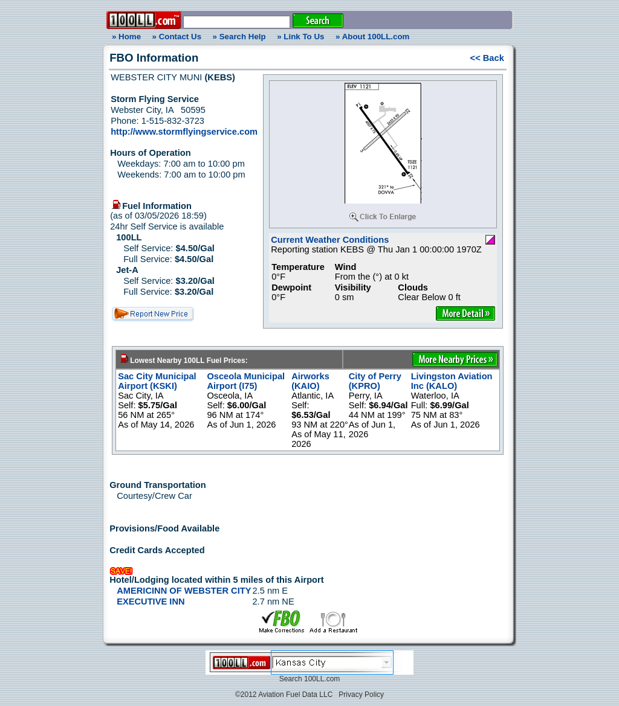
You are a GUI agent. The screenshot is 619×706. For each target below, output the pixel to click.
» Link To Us (300, 36)
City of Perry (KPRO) (375, 381)
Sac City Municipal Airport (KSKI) (157, 381)
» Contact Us (176, 36)
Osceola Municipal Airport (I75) (246, 381)
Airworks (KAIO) (310, 381)
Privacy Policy (361, 694)
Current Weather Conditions (330, 240)
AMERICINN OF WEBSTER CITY (184, 590)
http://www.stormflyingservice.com (184, 131)
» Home (124, 36)
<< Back (487, 58)
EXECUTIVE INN (150, 601)
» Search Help (239, 36)
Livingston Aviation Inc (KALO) (452, 381)
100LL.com (322, 679)
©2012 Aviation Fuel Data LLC (283, 694)
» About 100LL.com (372, 36)
